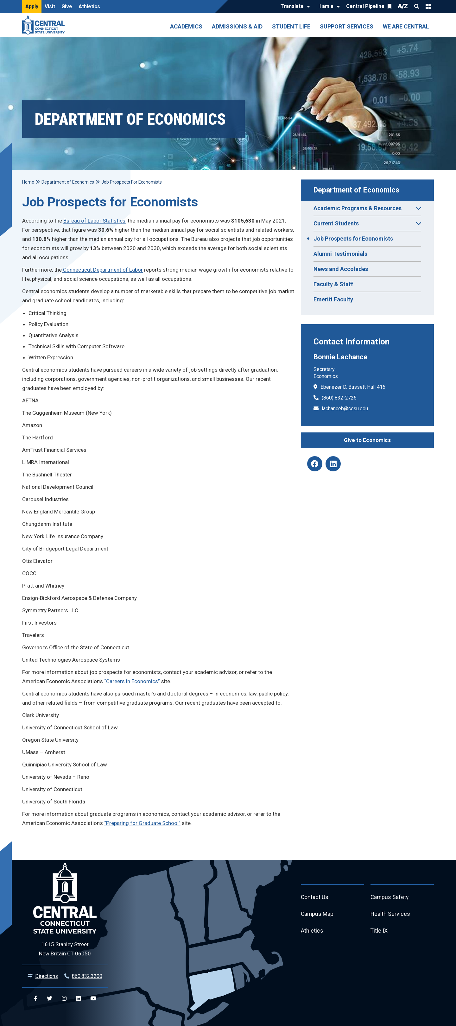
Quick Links (428, 6)
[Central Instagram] (64, 998)
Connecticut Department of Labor (102, 270)
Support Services (346, 26)
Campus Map (317, 914)
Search (416, 6)
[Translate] (293, 6)
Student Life (291, 26)
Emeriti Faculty (333, 299)
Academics (186, 26)
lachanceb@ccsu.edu (345, 409)
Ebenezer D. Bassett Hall (348, 387)
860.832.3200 (87, 976)
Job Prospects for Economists (353, 238)
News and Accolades (341, 269)
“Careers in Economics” (132, 681)
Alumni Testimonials (340, 253)
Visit (50, 6)
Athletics (89, 6)
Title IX (379, 931)
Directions (46, 976)
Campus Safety (389, 897)
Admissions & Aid (237, 26)
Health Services (390, 914)
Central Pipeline (365, 6)
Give (66, 6)
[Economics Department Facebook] (314, 463)
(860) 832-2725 (339, 398)
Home (28, 182)
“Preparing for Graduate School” (142, 823)
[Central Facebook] (35, 998)
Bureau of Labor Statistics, (94, 220)
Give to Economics (367, 440)
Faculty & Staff (333, 284)
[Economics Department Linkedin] (333, 463)
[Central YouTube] (93, 998)
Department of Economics (356, 190)
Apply (31, 6)
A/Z (403, 6)
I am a (326, 6)
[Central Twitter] (49, 998)
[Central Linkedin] (78, 998)
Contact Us (315, 897)
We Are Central (406, 26)
